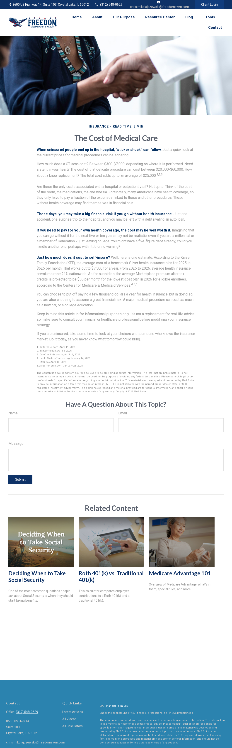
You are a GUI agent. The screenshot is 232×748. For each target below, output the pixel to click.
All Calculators (72, 726)
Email (122, 413)
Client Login (209, 4)
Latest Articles (72, 712)
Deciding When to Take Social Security (37, 576)
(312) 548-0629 (108, 4)
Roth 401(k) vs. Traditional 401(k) (111, 576)
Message (16, 443)
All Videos (69, 719)
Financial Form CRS (116, 705)
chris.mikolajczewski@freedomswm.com (35, 742)
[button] (77, 17)
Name (13, 413)
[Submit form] (20, 479)
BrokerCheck (185, 712)
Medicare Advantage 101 (180, 573)
